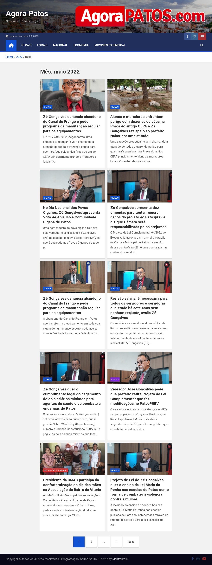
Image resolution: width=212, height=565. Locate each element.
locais (42, 45)
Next (131, 541)
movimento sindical (109, 45)
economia (81, 45)
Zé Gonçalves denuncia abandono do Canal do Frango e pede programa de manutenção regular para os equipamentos (72, 123)
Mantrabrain (120, 559)
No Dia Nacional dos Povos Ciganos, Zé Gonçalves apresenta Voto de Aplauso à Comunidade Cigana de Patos (71, 214)
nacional (60, 45)
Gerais (26, 45)
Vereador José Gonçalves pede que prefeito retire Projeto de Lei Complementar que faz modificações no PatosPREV (138, 396)
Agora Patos (27, 13)
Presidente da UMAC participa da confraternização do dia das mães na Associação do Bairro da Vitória (72, 485)
